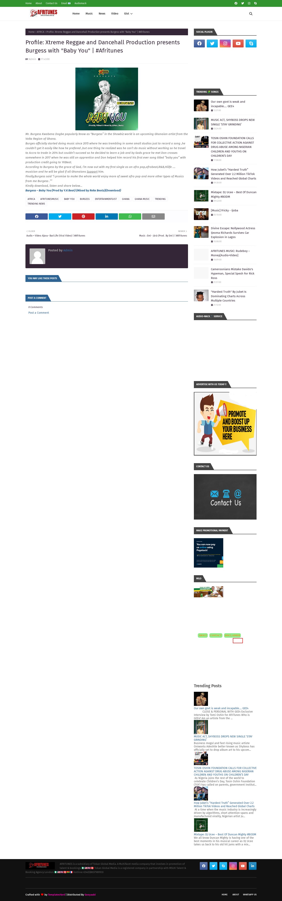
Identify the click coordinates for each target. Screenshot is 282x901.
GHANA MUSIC (142, 199)
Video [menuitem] (114, 13)
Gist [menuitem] (126, 13)
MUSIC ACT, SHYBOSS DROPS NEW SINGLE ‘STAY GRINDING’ (233, 122)
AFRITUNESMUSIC (49, 199)
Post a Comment (38, 312)
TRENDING (160, 199)
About (39, 3)
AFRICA (40, 32)
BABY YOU (69, 199)
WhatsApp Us (250, 894)
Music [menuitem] (89, 13)
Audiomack (80, 3)
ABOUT (203, 635)
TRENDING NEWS (36, 203)
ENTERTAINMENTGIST (106, 199)
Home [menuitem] (76, 13)
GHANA (125, 199)
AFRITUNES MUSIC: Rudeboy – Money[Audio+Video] (230, 253)
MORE (238, 640)
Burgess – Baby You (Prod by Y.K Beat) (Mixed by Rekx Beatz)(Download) (73, 190)
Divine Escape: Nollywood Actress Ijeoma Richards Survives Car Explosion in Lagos (233, 232)
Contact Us (51, 3)
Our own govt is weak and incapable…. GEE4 (228, 104)
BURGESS (85, 199)
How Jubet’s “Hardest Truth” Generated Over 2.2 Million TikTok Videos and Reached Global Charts (233, 174)
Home (28, 3)
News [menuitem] (102, 13)
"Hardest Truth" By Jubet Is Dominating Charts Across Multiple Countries (228, 296)
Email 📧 (66, 3)
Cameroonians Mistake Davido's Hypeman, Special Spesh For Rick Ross (232, 273)
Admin (32, 59)
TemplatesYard (56, 894)
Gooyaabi (90, 894)
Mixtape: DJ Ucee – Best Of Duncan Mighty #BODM (234, 194)
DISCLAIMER (232, 635)
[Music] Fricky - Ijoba (224, 210)
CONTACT (216, 635)
